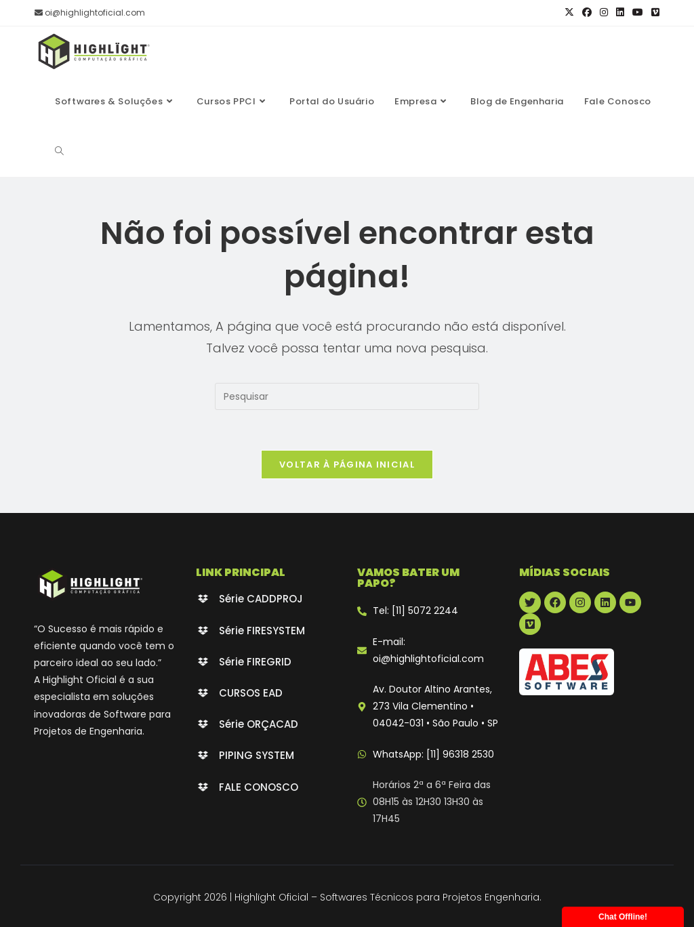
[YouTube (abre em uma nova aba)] (637, 13)
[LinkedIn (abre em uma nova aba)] (620, 13)
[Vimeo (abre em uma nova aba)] (653, 13)
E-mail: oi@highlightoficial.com (428, 651)
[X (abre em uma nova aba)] (569, 13)
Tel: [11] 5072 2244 (415, 611)
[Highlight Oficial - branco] (90, 585)
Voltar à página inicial (347, 465)
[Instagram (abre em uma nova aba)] (604, 13)
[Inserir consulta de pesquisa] (347, 396)
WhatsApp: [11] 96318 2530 (433, 754)
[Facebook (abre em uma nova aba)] (587, 13)
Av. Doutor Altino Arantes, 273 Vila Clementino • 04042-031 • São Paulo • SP (435, 706)
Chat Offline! (622, 917)
